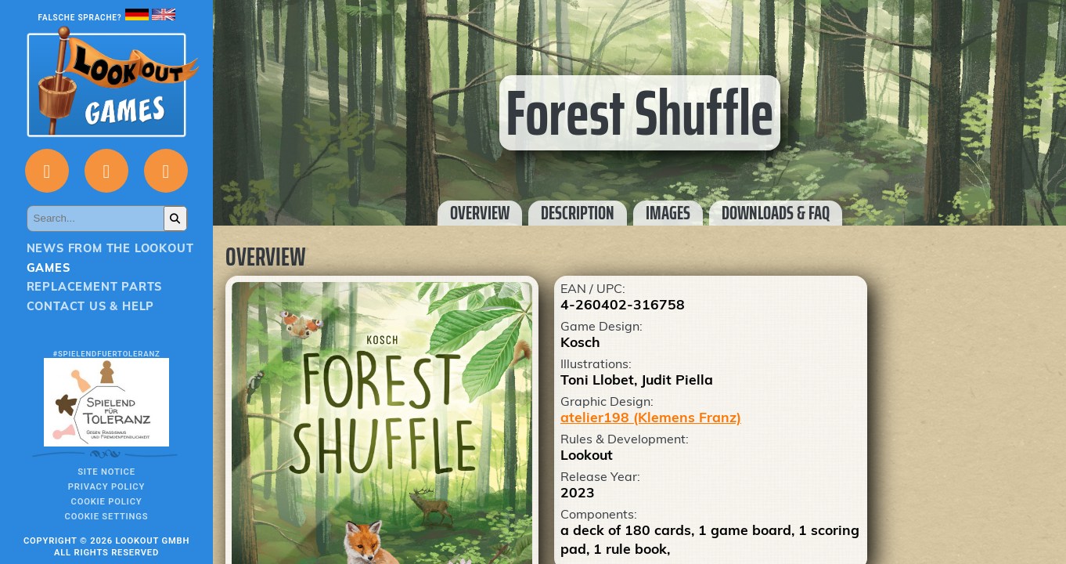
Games (48, 268)
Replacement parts (95, 287)
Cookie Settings (107, 517)
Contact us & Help (91, 306)
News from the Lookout (110, 248)
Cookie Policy (106, 502)
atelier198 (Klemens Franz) (650, 416)
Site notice (106, 472)
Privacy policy (106, 487)
